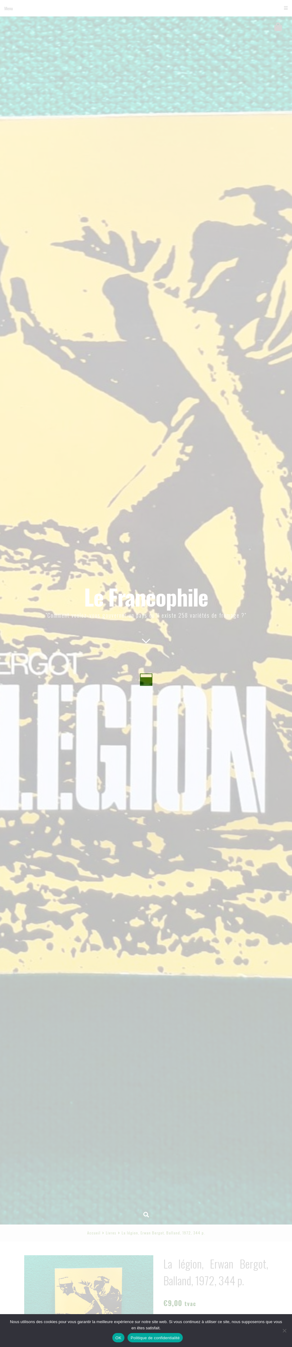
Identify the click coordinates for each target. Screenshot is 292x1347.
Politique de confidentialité (155, 1338)
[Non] (284, 1330)
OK (118, 1338)
